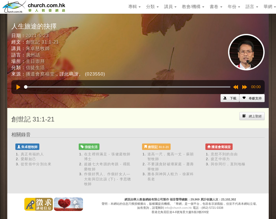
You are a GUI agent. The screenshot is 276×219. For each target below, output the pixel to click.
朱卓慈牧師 (38, 48)
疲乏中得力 (220, 159)
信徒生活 (35, 67)
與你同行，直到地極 (228, 164)
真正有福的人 (32, 154)
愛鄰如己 (28, 159)
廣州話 (33, 55)
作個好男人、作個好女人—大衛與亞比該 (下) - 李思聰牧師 (107, 179)
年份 (234, 6)
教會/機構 (193, 6)
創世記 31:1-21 (42, 42)
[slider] (127, 86)
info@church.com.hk (178, 207)
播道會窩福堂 (40, 74)
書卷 (216, 6)
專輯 (134, 6)
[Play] (18, 87)
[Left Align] (252, 98)
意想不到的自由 (224, 154)
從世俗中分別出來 (36, 164)
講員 (170, 6)
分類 (152, 6)
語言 (252, 6)
